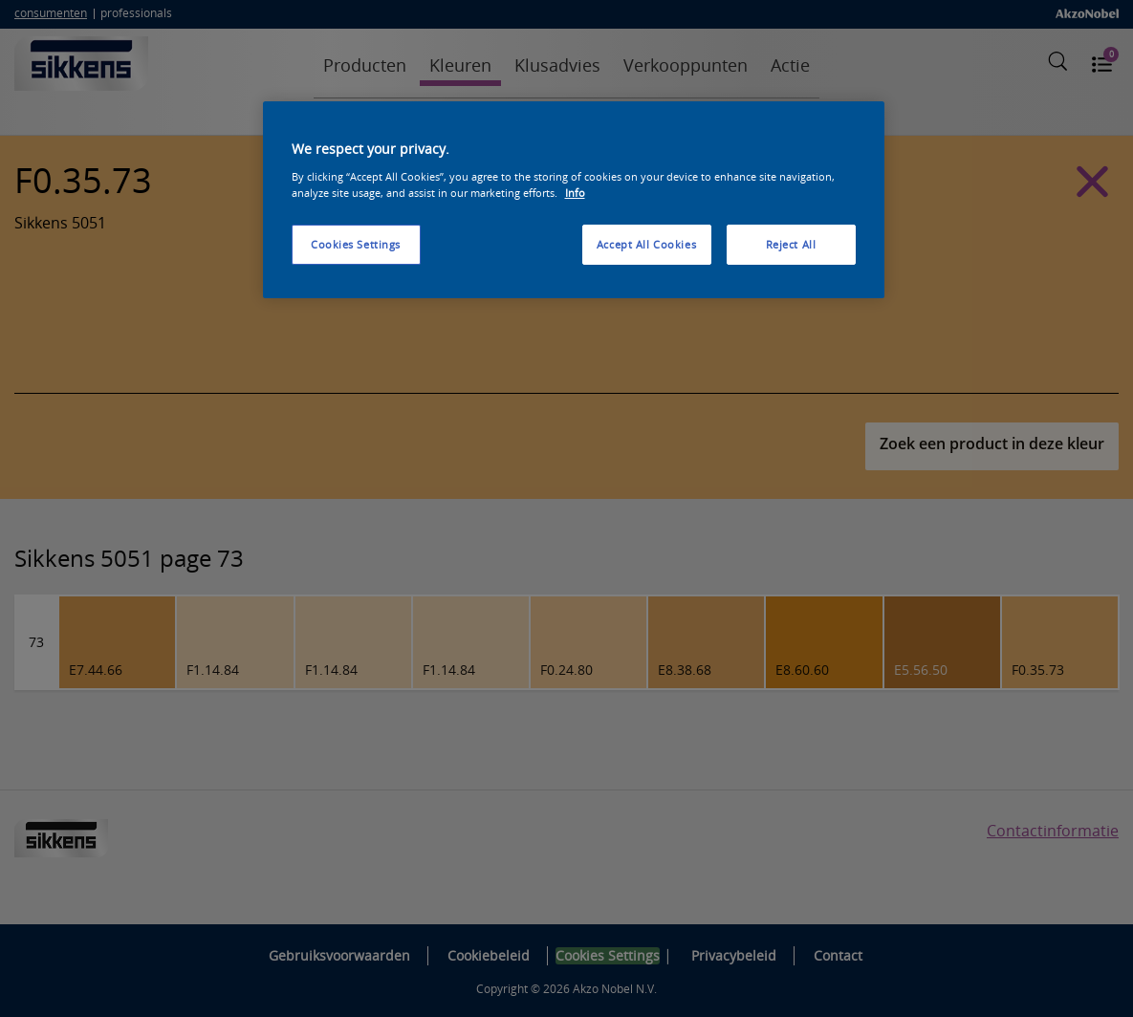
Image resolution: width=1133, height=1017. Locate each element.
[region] (573, 199)
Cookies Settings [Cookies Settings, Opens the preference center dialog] (356, 244)
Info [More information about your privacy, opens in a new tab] (575, 192)
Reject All (791, 244)
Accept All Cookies (646, 244)
